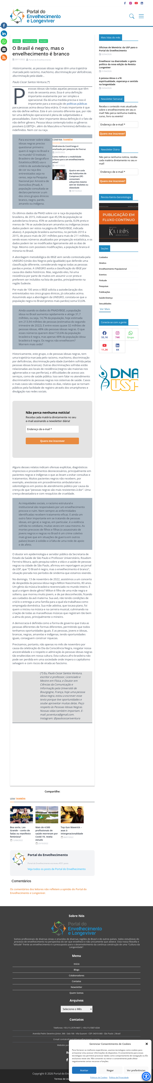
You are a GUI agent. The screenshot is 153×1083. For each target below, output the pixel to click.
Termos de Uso (62, 1078)
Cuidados (103, 257)
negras (17, 41)
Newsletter (76, 987)
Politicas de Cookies (98, 1077)
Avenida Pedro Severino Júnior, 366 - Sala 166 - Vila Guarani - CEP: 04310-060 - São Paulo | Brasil (76, 1033)
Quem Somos (76, 992)
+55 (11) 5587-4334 (91, 1027)
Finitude (103, 280)
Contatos (76, 981)
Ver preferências (136, 1070)
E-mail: (57, 1039)
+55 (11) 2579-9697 (72, 1027)
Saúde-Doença (106, 297)
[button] (146, 1043)
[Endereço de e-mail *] (52, 429)
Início (76, 963)
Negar (110, 1070)
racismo (43, 41)
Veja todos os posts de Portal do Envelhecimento (57, 869)
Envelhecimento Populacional (113, 268)
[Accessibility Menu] (146, 1076)
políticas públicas (77, 103)
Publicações (104, 292)
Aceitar (84, 1070)
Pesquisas (103, 286)
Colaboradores (76, 975)
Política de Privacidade (119, 1077)
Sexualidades (105, 303)
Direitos (102, 263)
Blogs (76, 969)
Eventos (103, 274)
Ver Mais (105, 309)
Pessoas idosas (30, 41)
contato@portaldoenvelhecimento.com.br (80, 1039)
